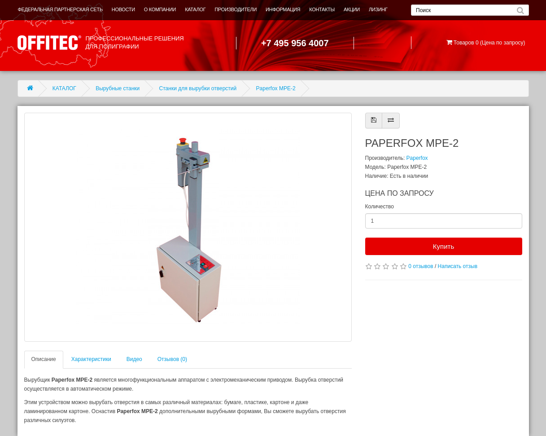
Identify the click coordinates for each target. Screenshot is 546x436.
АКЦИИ (352, 9)
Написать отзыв (457, 266)
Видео (134, 359)
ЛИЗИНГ (378, 9)
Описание (43, 359)
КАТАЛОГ (195, 9)
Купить (443, 246)
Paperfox (417, 158)
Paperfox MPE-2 (276, 88)
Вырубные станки (118, 88)
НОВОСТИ (123, 9)
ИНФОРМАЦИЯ (283, 9)
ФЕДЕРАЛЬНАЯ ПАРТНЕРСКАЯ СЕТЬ (60, 9)
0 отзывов (420, 266)
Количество (379, 206)
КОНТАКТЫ (322, 9)
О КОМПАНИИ (160, 9)
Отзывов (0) (172, 359)
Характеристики (91, 359)
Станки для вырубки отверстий (198, 88)
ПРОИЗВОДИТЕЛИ (235, 9)
